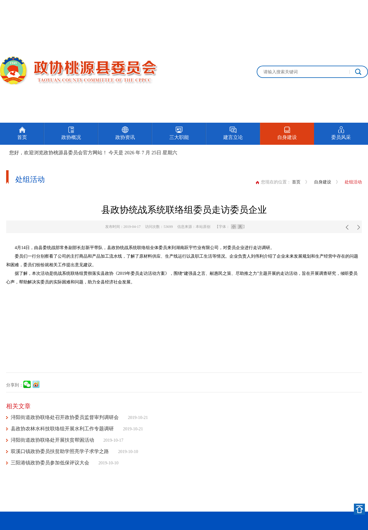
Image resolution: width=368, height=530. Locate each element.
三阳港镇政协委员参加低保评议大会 (50, 462)
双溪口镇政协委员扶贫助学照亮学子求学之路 (60, 451)
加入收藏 (359, 7)
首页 (296, 182)
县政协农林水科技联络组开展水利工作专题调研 (62, 428)
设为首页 (332, 7)
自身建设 (322, 182)
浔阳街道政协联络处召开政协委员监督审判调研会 (65, 417)
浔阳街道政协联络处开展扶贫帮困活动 (52, 440)
